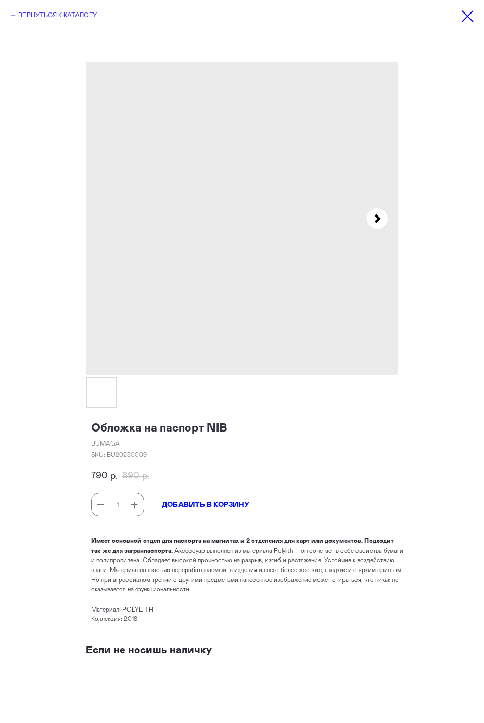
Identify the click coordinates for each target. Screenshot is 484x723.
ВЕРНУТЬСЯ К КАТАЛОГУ (57, 15)
